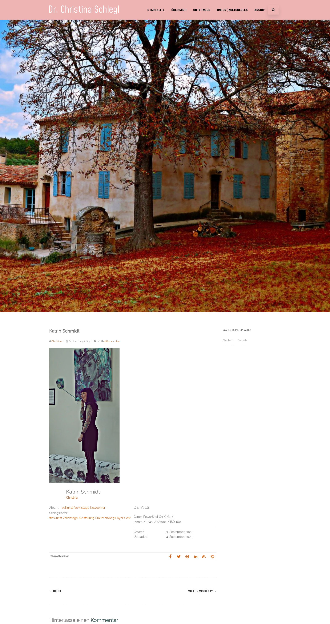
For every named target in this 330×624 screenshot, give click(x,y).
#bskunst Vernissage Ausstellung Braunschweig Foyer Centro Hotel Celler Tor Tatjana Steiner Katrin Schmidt (123, 518)
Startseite (156, 10)
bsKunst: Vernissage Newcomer (83, 507)
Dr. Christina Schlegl (83, 9)
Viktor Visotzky (202, 591)
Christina (72, 497)
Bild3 (55, 591)
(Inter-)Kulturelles (232, 10)
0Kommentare (112, 341)
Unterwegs (201, 10)
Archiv (259, 10)
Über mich (178, 10)
